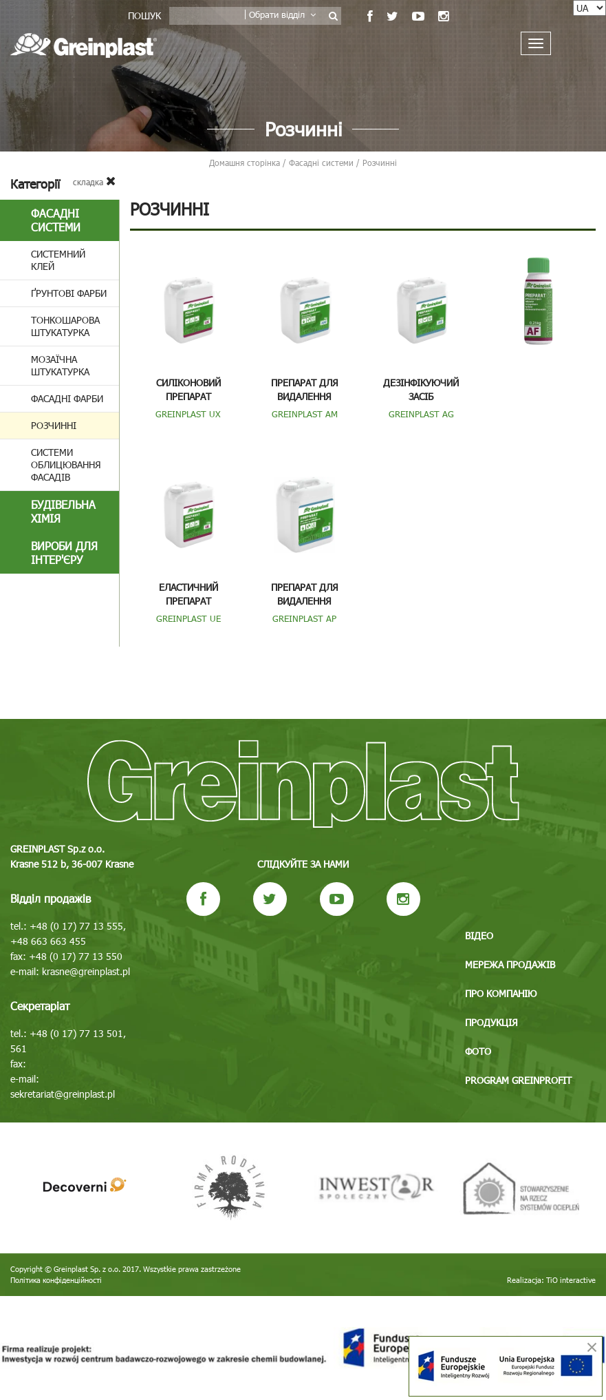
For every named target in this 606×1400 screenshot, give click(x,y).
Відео (479, 935)
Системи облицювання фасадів (66, 464)
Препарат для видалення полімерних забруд (304, 601)
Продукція (491, 1022)
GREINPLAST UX (188, 413)
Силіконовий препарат (188, 389)
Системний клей (58, 260)
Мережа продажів (510, 964)
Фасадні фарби (67, 398)
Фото (478, 1051)
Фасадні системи (55, 220)
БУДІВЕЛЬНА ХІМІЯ (63, 511)
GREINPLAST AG (421, 413)
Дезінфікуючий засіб (421, 389)
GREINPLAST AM (305, 413)
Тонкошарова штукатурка (65, 326)
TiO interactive (571, 1279)
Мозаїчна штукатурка (60, 365)
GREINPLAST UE (188, 618)
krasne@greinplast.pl (86, 971)
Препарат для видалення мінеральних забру (304, 396)
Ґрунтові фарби (69, 293)
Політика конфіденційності (56, 1279)
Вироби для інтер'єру (64, 553)
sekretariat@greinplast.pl (62, 1093)
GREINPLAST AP (304, 618)
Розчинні (53, 425)
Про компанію (501, 993)
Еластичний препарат (188, 594)
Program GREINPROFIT (518, 1080)
